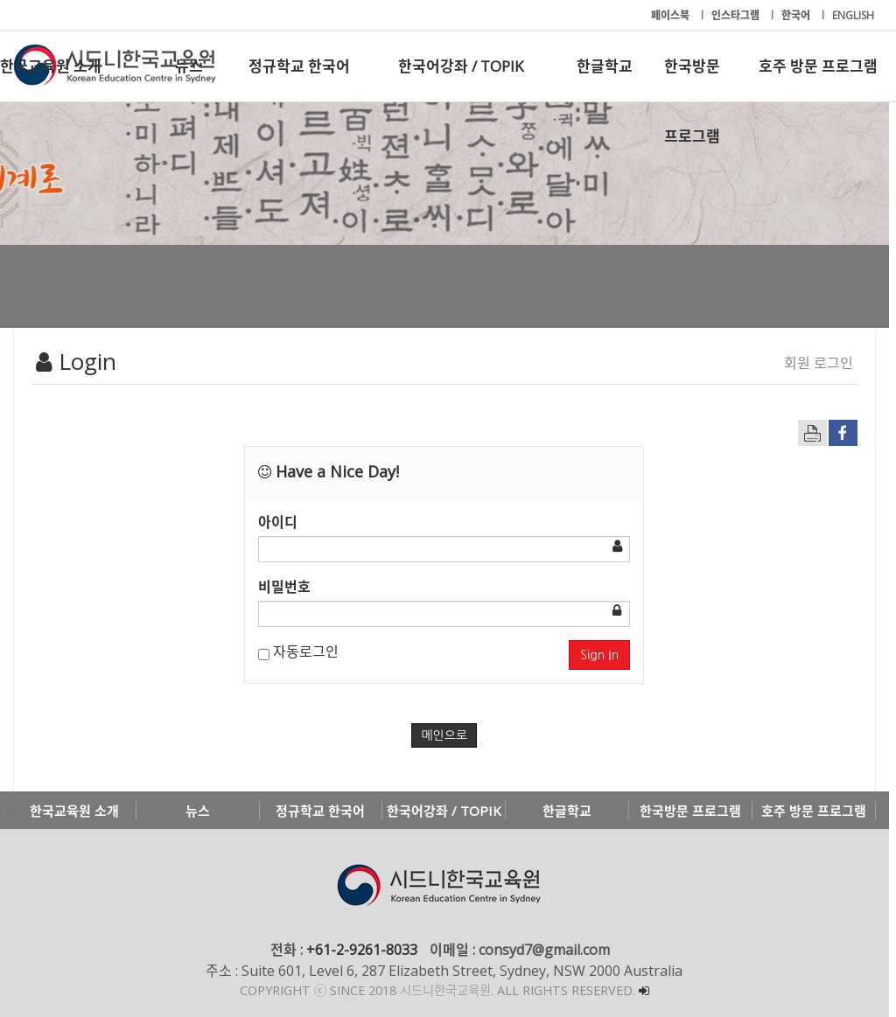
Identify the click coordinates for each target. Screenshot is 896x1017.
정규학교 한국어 (299, 66)
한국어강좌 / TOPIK (460, 66)
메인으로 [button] (448, 735)
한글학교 (605, 66)
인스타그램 (736, 15)
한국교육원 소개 (51, 66)
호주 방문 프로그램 (818, 66)
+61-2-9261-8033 (365, 949)
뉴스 (189, 66)
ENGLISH (853, 15)
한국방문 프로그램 (692, 78)
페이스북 (671, 15)
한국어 (797, 15)
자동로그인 (301, 651)
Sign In (605, 655)
